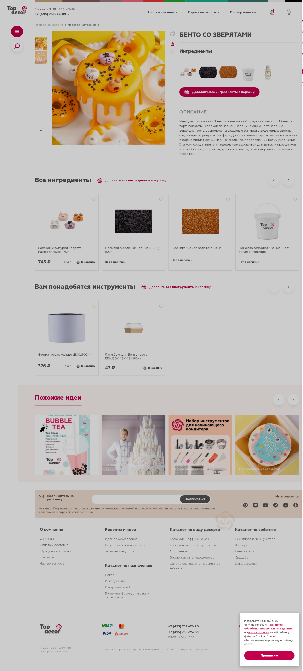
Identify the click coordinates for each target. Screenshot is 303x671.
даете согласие (258, 632)
